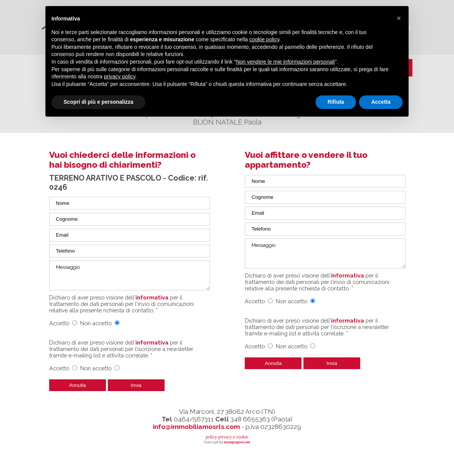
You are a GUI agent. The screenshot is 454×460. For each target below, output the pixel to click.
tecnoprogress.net (237, 442)
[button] (399, 18)
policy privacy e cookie (227, 437)
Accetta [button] (380, 102)
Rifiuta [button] (336, 102)
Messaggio (129, 275)
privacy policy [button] (119, 76)
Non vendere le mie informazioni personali (285, 62)
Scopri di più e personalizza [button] (98, 102)
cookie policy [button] (264, 39)
